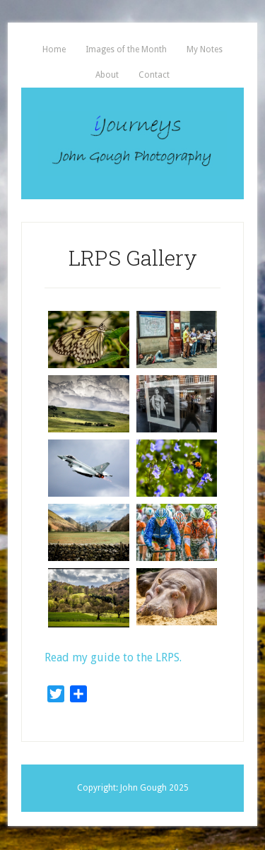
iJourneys (132, 143)
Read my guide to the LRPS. (113, 657)
